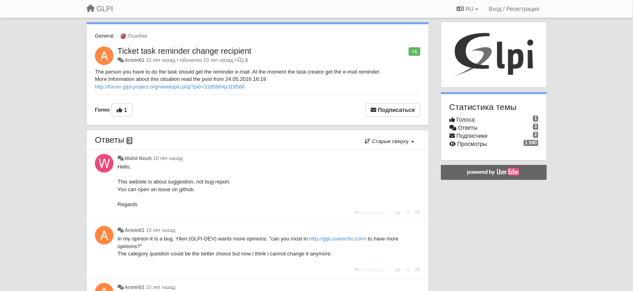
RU (467, 9)
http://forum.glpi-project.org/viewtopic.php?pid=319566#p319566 (170, 87)
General (104, 36)
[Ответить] (368, 213)
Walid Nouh (137, 158)
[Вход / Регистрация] (514, 9)
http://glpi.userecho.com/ (338, 239)
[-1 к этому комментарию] (417, 213)
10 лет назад (167, 158)
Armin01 (134, 60)
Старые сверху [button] (389, 141)
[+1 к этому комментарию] (397, 213)
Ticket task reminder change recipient (184, 50)
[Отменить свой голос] (408, 213)
